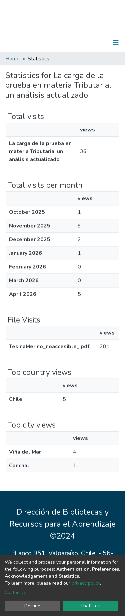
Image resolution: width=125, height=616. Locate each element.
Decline (32, 606)
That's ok (90, 606)
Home (12, 58)
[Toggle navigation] (115, 42)
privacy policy (86, 583)
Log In (94, 42)
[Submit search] (81, 43)
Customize (15, 592)
